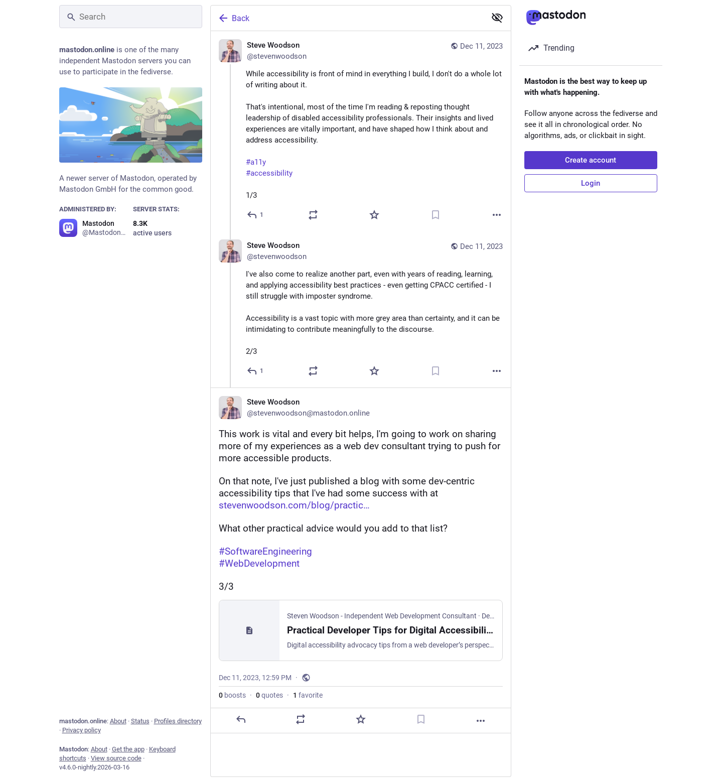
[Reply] (255, 215)
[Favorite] (374, 215)
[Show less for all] (497, 18)
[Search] (130, 16)
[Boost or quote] (313, 215)
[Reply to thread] (255, 371)
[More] (497, 215)
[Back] (347, 18)
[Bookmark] (435, 215)
